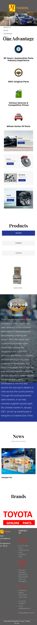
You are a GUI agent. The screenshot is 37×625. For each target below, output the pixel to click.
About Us (7, 27)
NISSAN (19, 233)
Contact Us (8, 40)
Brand (6, 30)
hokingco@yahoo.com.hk (26, 613)
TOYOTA (18, 253)
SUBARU (18, 243)
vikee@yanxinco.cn (24, 608)
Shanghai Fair (6, 477)
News (6, 37)
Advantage (8, 34)
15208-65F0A (17, 288)
